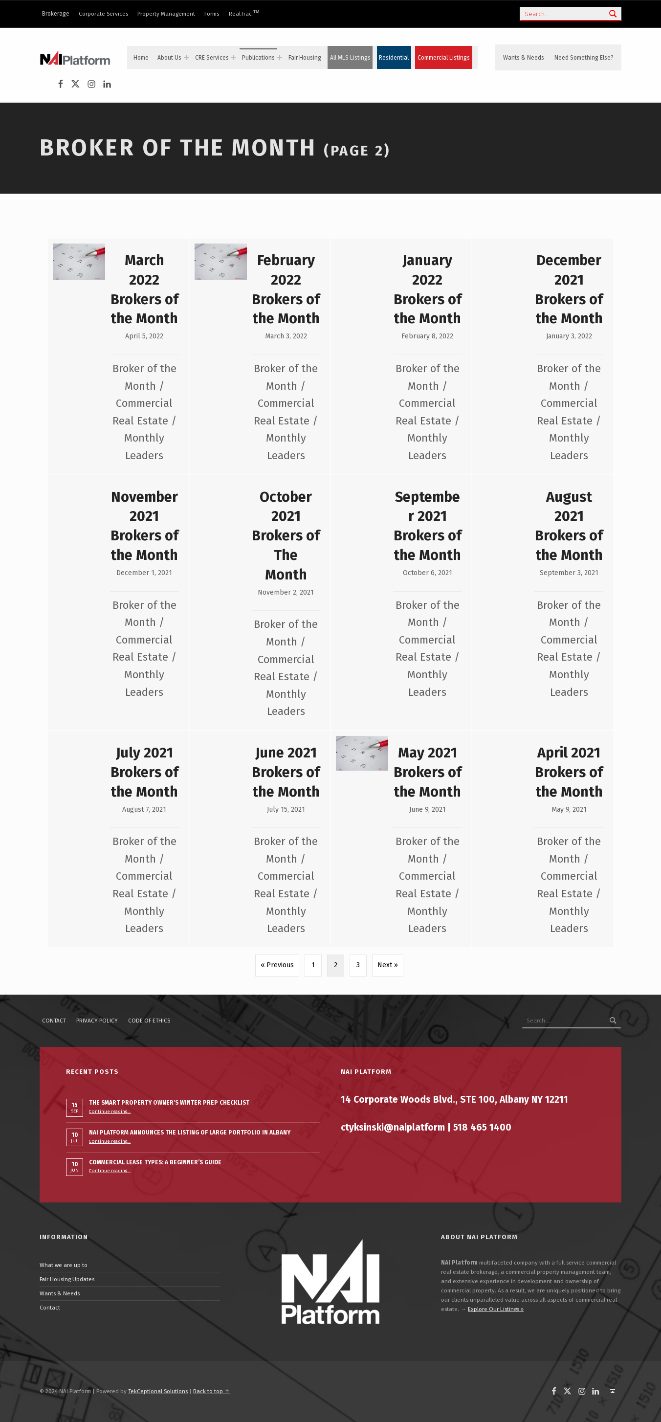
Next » (387, 965)
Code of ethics (149, 1020)
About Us (169, 57)
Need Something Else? (584, 57)
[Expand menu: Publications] (279, 57)
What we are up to (64, 1265)
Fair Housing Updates (67, 1279)
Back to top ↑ (211, 1391)
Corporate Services (103, 13)
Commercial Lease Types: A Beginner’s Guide (155, 1162)
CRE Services (212, 57)
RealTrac (244, 13)
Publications (258, 57)
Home (141, 57)
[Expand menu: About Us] (186, 57)
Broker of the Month (178, 147)
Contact (54, 1020)
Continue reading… (110, 1111)
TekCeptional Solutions (158, 1391)
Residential (394, 57)
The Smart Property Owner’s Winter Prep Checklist (169, 1102)
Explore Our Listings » (496, 1309)
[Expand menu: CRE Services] (233, 57)
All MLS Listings (350, 57)
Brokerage (55, 13)
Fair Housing (304, 57)
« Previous (277, 965)
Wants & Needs (523, 57)
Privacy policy (97, 1020)
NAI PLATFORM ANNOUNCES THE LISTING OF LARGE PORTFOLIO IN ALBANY (189, 1132)
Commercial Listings (444, 57)
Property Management (166, 13)
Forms (211, 13)
